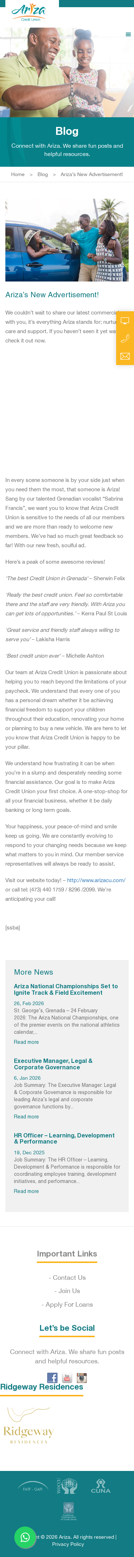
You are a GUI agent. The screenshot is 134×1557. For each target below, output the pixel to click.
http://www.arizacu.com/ (96, 880)
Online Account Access (125, 320)
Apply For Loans (69, 1304)
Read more (26, 1042)
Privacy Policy (68, 1544)
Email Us (125, 356)
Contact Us (69, 1277)
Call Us (125, 338)
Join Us (69, 1291)
